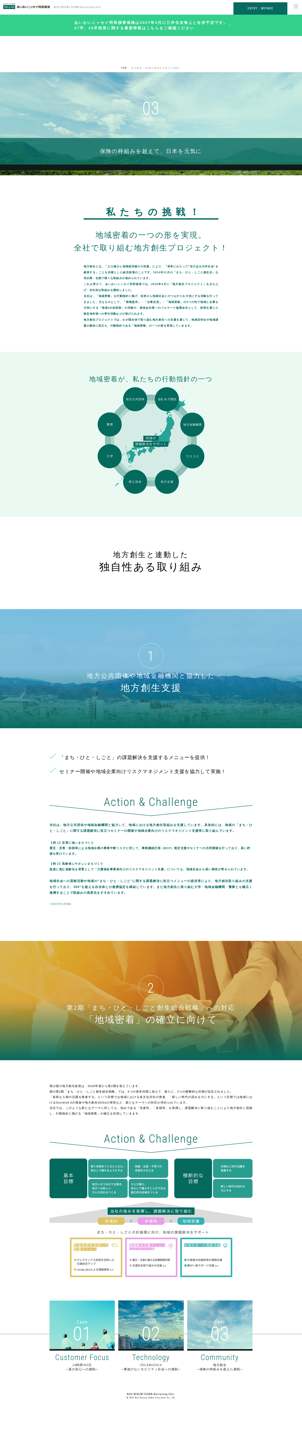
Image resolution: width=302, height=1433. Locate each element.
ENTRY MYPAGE (260, 7)
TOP (124, 72)
